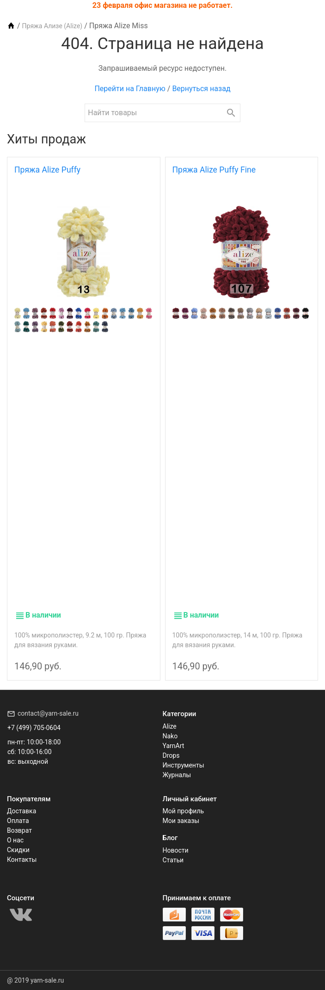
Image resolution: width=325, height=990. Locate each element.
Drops (171, 755)
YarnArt (173, 745)
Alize (170, 726)
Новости (176, 850)
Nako (170, 736)
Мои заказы (181, 820)
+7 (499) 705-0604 (34, 727)
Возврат (19, 830)
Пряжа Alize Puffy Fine (214, 169)
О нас (15, 840)
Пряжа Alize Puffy (47, 169)
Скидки (18, 850)
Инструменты (183, 765)
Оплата (18, 820)
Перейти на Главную (129, 88)
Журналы (177, 775)
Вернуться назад (201, 88)
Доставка (21, 811)
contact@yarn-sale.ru (48, 713)
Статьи (173, 860)
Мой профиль (183, 811)
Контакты (22, 859)
